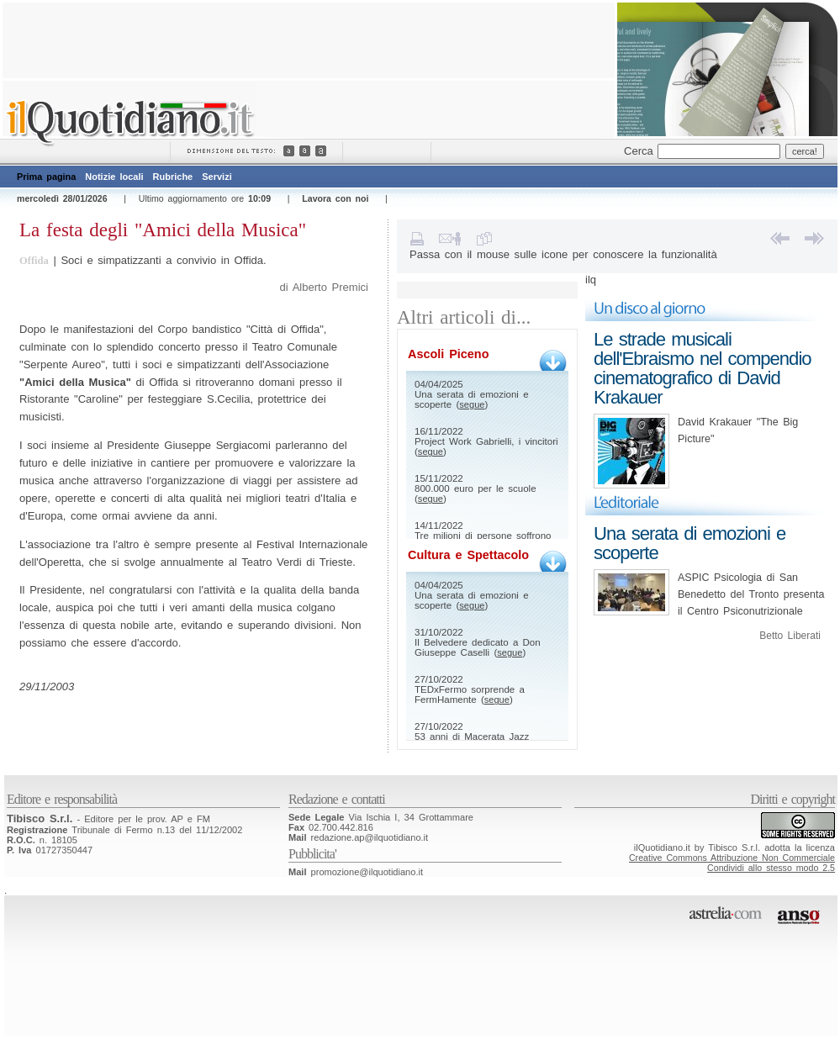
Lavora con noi (335, 198)
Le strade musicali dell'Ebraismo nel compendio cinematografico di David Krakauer (702, 368)
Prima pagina (46, 177)
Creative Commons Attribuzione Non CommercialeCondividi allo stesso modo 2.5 (732, 863)
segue (471, 404)
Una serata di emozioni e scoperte (689, 543)
